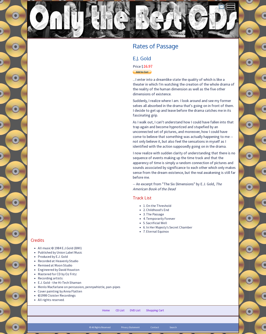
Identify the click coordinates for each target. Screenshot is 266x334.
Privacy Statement (130, 327)
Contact (154, 327)
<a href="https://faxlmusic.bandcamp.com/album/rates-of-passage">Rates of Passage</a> (79, 122)
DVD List (135, 310)
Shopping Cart (155, 310)
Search (173, 327)
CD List (120, 310)
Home (106, 310)
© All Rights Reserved (100, 327)
